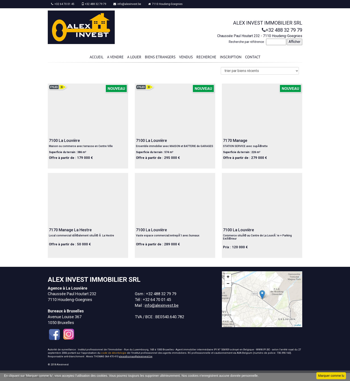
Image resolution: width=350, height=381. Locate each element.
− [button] (228, 284)
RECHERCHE (206, 57)
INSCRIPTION (231, 57)
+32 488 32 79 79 (93, 4)
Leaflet (297, 325)
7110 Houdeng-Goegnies (165, 4)
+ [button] (228, 277)
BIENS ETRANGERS (160, 57)
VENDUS (186, 57)
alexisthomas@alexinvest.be (135, 356)
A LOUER (134, 57)
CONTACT (252, 57)
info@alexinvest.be (127, 4)
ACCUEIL (96, 57)
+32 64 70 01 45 (62, 4)
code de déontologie (113, 353)
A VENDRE (115, 57)
